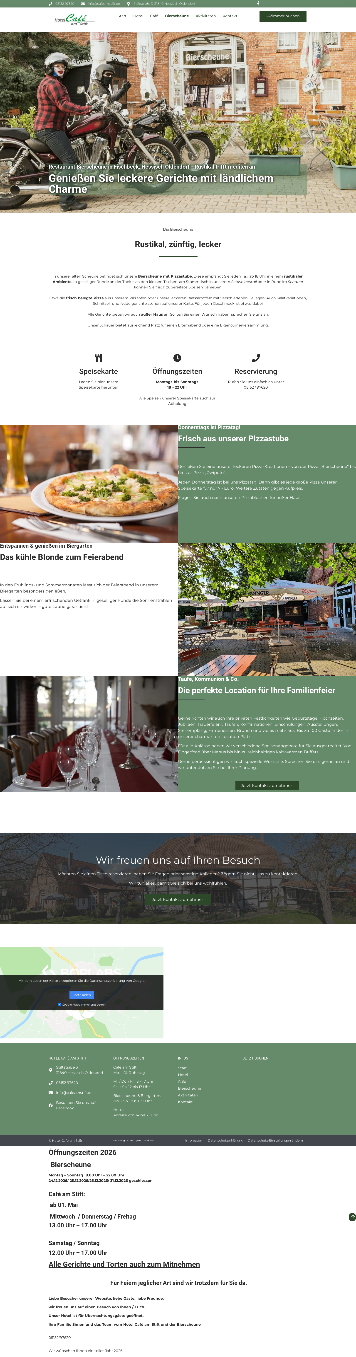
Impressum (194, 1140)
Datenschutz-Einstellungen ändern (275, 1140)
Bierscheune (177, 16)
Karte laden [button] (82, 995)
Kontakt (230, 16)
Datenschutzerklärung (225, 1140)
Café (154, 16)
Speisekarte (98, 371)
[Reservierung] (256, 358)
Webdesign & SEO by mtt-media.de (133, 1140)
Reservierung (256, 371)
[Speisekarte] (98, 358)
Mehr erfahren (82, 985)
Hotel (138, 16)
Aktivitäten (206, 16)
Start (122, 16)
